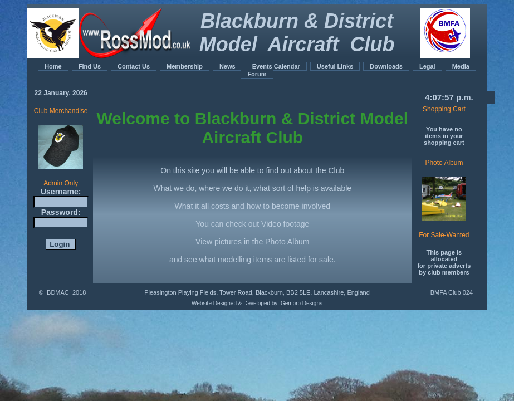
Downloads (386, 66)
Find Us (90, 66)
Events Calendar (276, 66)
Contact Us (134, 66)
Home (53, 66)
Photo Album (287, 241)
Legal (427, 66)
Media (460, 66)
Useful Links (335, 66)
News (227, 66)
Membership (185, 66)
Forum (256, 74)
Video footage (285, 223)
